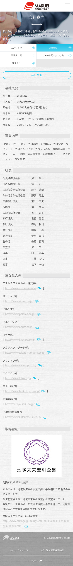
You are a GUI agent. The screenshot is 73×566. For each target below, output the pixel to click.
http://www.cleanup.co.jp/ (20, 365)
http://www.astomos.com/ (20, 288)
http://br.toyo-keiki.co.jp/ (20, 404)
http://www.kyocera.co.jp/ (20, 339)
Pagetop (34, 560)
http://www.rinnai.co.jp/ (19, 301)
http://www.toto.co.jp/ (18, 378)
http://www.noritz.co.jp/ (19, 327)
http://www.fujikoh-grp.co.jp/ (22, 391)
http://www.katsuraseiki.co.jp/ (23, 417)
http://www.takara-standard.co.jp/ (25, 352)
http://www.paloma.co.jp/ (20, 314)
